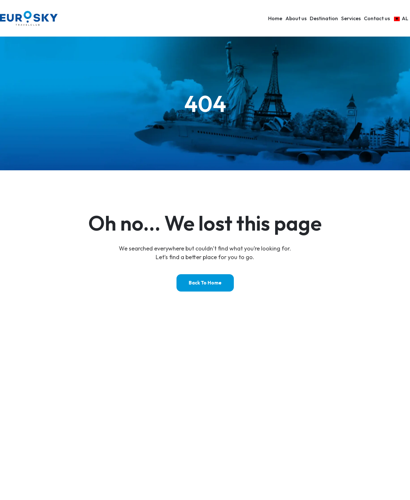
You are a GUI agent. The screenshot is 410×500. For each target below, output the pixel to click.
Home (275, 18)
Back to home (205, 283)
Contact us (377, 18)
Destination (324, 18)
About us (296, 18)
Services (351, 18)
